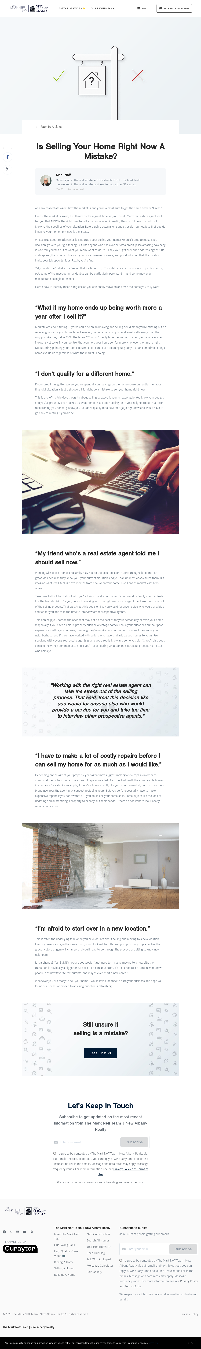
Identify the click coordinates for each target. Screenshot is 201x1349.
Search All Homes (98, 1240)
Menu (142, 9)
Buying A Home (64, 1262)
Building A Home (64, 1275)
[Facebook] (4, 1232)
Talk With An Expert (99, 1259)
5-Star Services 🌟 (72, 8)
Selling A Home (64, 1268)
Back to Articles (51, 126)
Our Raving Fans (102, 8)
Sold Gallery (94, 1272)
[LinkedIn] (17, 1232)
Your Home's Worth (99, 1247)
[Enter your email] (89, 1142)
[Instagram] (31, 1232)
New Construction (98, 1234)
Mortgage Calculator (100, 1265)
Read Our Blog (96, 1253)
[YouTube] (24, 1232)
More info (153, 1342)
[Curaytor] (20, 1252)
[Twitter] (11, 1232)
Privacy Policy (189, 1314)
